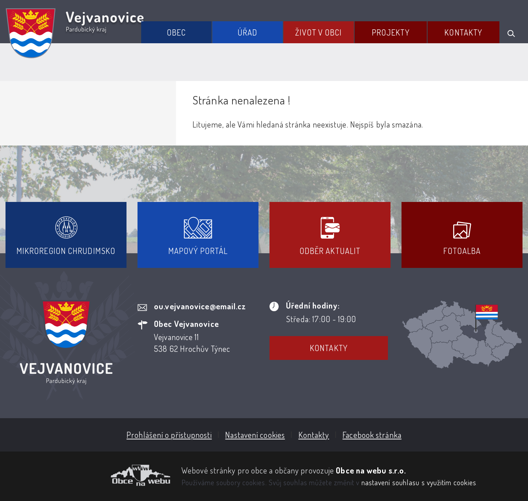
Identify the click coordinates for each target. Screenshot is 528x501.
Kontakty (463, 32)
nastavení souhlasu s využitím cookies (419, 482)
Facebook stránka (372, 435)
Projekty (391, 32)
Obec (176, 32)
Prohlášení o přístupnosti (169, 435)
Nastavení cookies (255, 435)
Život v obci (318, 32)
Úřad (247, 32)
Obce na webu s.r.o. (371, 470)
